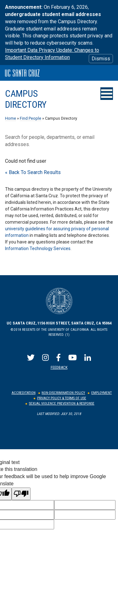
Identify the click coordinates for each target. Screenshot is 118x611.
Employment (101, 393)
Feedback (59, 367)
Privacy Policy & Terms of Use (61, 398)
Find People (30, 118)
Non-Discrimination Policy (63, 393)
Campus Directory (26, 99)
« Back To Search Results (33, 172)
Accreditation (24, 393)
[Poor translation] (21, 494)
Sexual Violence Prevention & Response (61, 403)
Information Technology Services (37, 248)
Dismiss (101, 59)
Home (10, 118)
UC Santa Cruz (22, 73)
